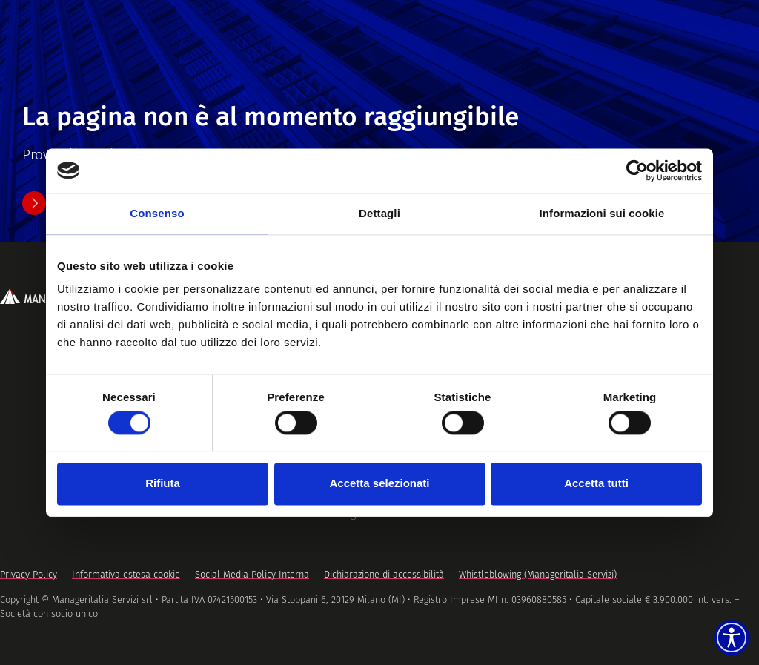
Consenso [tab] (157, 213)
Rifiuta (162, 483)
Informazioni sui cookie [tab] (602, 213)
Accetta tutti (596, 483)
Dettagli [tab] (379, 213)
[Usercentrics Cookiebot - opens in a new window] (637, 170)
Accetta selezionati (379, 483)
